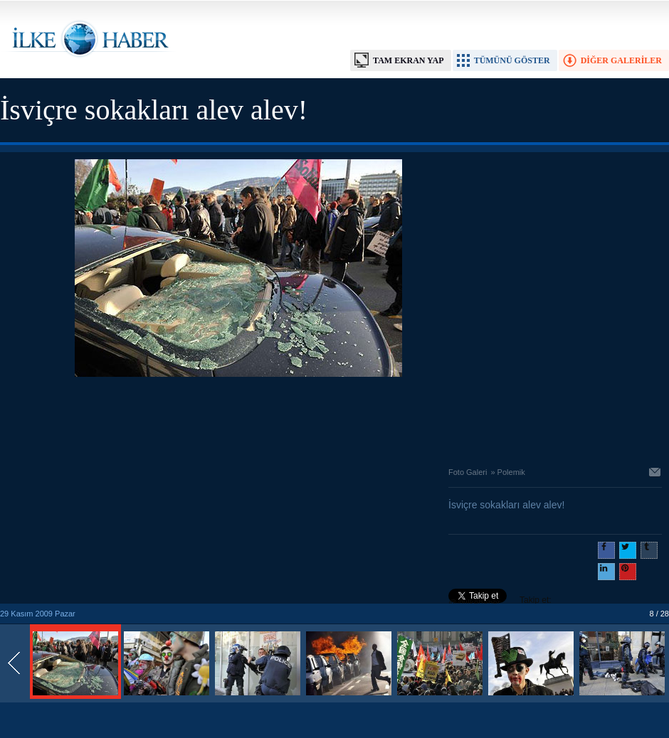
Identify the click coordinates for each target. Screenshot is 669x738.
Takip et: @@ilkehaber (500, 601)
